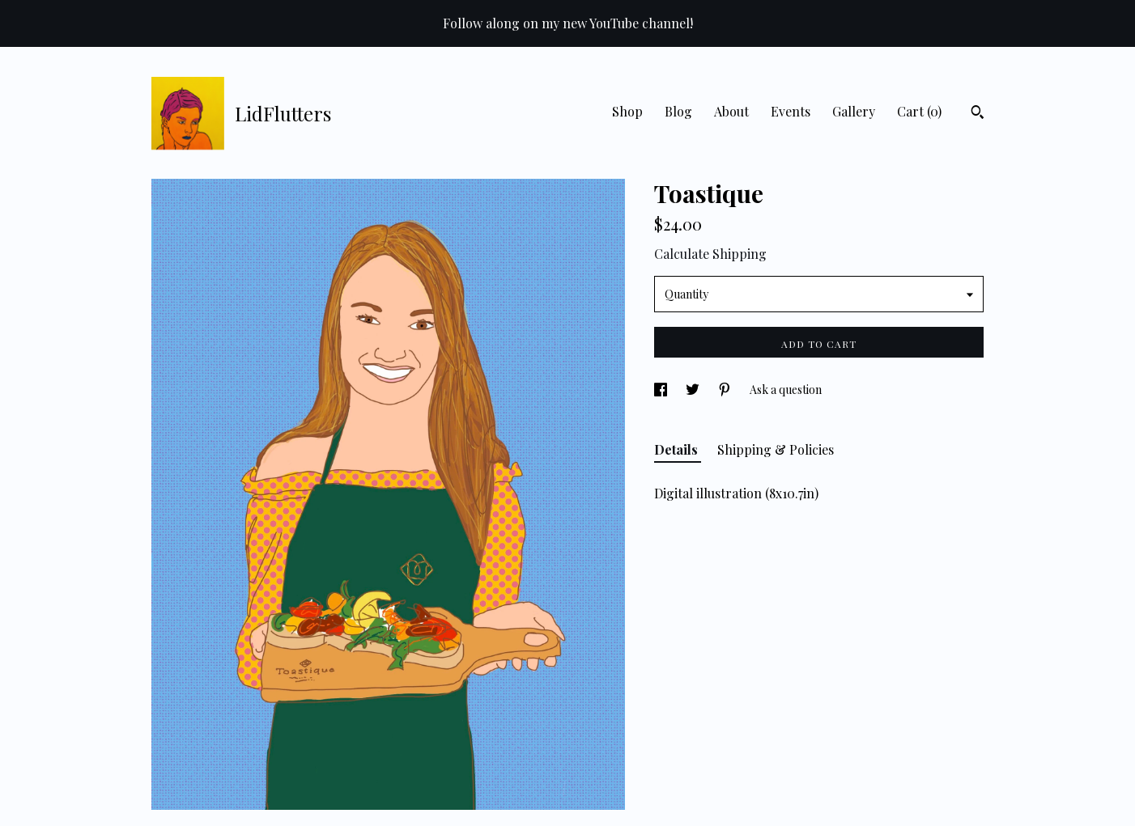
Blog (678, 111)
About (731, 111)
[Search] (977, 114)
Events (790, 111)
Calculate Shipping (710, 253)
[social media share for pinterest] (725, 389)
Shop (627, 111)
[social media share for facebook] (662, 389)
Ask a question (786, 389)
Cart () (919, 111)
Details (677, 449)
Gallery (853, 111)
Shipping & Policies (775, 449)
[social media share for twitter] (694, 389)
